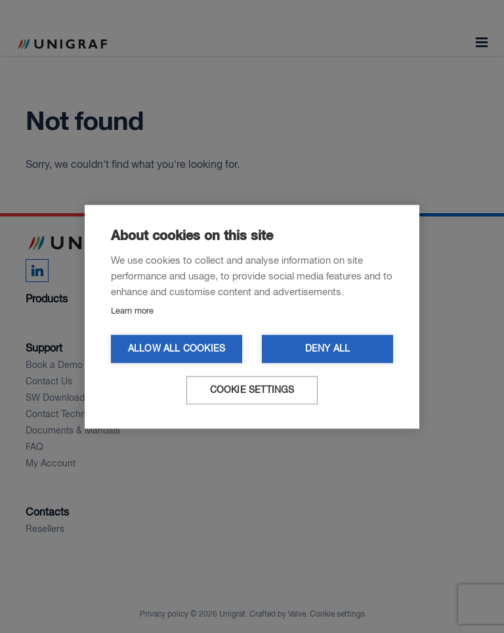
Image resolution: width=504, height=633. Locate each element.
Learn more (132, 310)
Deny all (327, 348)
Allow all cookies (176, 348)
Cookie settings (252, 390)
